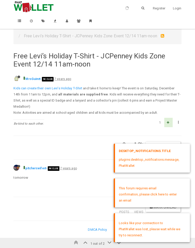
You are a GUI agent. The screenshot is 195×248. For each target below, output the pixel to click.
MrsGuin (31, 79)
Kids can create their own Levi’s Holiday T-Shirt (47, 88)
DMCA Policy (97, 230)
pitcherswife (34, 168)
